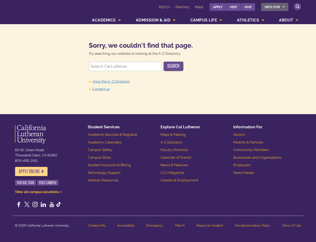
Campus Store (99, 157)
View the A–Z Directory (111, 81)
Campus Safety (100, 150)
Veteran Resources (103, 180)
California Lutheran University (41, 12)
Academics (104, 20)
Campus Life (203, 20)
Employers (242, 165)
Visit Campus (48, 183)
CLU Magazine (172, 173)
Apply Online (29, 171)
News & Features (174, 165)
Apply (217, 7)
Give (248, 7)
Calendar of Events (175, 157)
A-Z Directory (171, 142)
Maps (199, 7)
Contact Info (96, 225)
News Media (243, 173)
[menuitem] (274, 7)
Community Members (251, 150)
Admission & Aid (153, 20)
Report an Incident (209, 225)
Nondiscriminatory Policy (252, 225)
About (286, 20)
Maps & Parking (173, 134)
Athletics (248, 20)
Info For (272, 7)
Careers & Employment (179, 180)
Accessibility (126, 225)
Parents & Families (248, 142)
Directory (182, 7)
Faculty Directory (174, 150)
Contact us (101, 89)
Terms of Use (291, 225)
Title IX (180, 225)
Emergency (154, 225)
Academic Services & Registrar (112, 134)
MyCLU (164, 7)
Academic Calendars (105, 142)
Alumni (239, 134)
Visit (233, 7)
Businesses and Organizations (257, 157)
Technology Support (104, 173)
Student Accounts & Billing (109, 165)
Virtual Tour (25, 183)
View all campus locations (37, 192)
